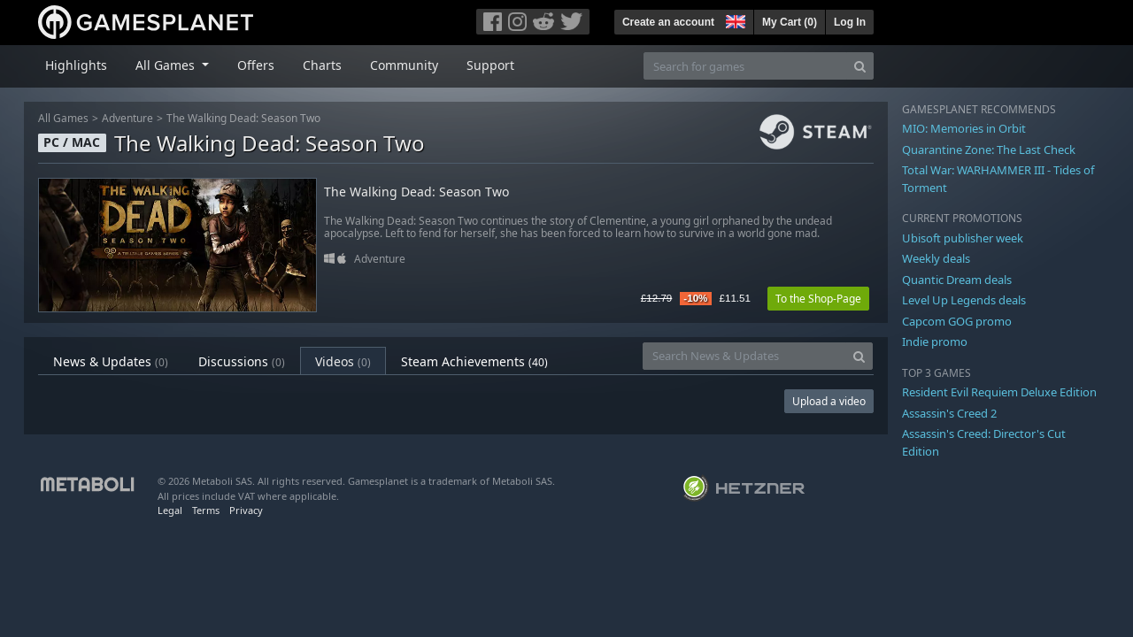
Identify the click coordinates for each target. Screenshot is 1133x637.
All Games (63, 118)
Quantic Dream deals (957, 280)
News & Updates (110, 361)
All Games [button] (166, 65)
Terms (206, 510)
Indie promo (934, 341)
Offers (255, 65)
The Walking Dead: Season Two (243, 118)
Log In (850, 22)
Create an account (668, 22)
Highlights (76, 65)
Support (490, 65)
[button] (733, 19)
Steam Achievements (474, 361)
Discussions (241, 361)
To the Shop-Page (818, 298)
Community (404, 65)
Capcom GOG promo (957, 321)
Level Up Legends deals (964, 300)
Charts (322, 65)
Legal (170, 510)
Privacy (246, 510)
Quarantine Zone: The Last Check (988, 149)
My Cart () (789, 22)
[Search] (860, 66)
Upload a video (829, 401)
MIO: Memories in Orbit (964, 128)
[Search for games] (745, 66)
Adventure (127, 118)
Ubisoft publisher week (962, 238)
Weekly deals (936, 258)
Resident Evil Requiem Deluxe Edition (999, 392)
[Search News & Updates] (744, 356)
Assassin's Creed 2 (949, 413)
